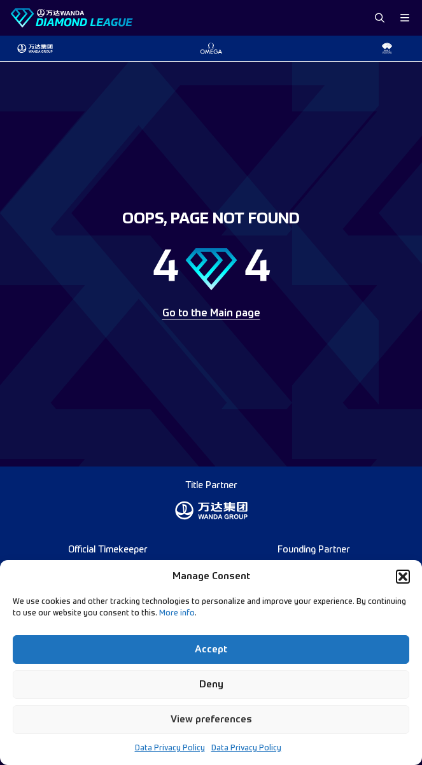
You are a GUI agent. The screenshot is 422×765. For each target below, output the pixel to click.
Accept (211, 649)
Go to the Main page (211, 314)
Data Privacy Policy (170, 748)
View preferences (211, 719)
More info (177, 613)
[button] (403, 576)
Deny (211, 684)
